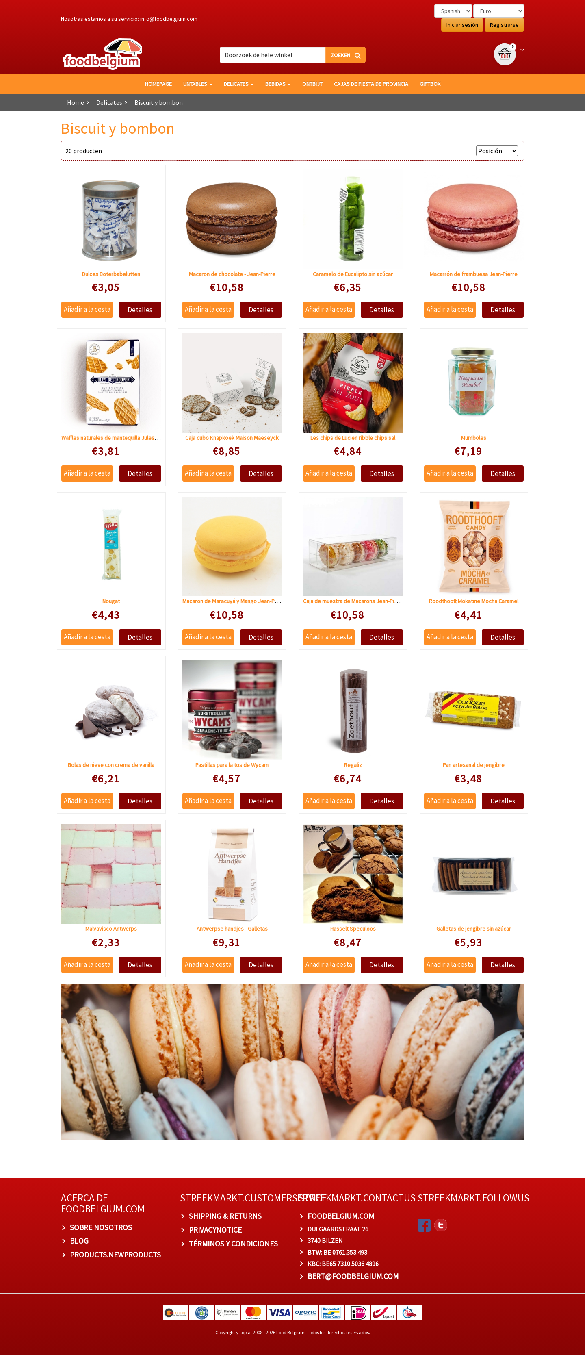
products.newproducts (115, 1254)
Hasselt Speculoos (353, 928)
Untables (197, 83)
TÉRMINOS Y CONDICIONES (233, 1244)
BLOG (79, 1241)
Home (75, 102)
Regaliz (353, 765)
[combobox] (292, 55)
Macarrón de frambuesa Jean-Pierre (474, 274)
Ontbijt (312, 83)
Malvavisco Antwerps (111, 928)
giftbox (430, 83)
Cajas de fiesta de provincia (371, 83)
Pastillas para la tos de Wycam (232, 765)
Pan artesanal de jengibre (474, 765)
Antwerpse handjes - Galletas (232, 928)
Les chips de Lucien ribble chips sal (352, 437)
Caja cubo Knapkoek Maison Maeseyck (232, 437)
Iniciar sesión (462, 24)
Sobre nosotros (101, 1227)
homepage (158, 83)
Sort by (462, 151)
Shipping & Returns (225, 1216)
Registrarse (504, 24)
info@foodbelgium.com (168, 18)
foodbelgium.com (341, 1216)
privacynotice (215, 1230)
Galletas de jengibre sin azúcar (473, 928)
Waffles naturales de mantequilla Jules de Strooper (123, 437)
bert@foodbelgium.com (353, 1276)
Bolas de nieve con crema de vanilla (111, 765)
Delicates (239, 83)
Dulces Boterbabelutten (111, 274)
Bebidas (278, 83)
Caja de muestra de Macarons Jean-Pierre (354, 601)
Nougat (111, 601)
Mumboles (473, 437)
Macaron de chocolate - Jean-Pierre (232, 274)
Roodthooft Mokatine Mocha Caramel (473, 601)
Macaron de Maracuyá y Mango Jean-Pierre (234, 601)
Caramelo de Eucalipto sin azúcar (353, 274)
